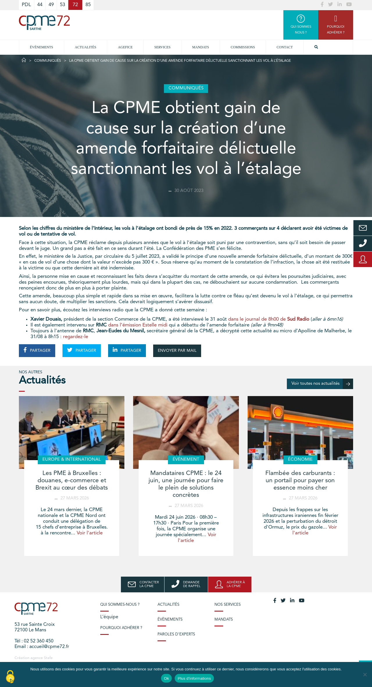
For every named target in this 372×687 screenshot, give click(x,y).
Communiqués (47, 61)
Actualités (85, 47)
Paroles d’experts (176, 634)
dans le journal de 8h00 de (268, 319)
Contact (285, 47)
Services (162, 47)
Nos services (227, 605)
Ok (166, 678)
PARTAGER (37, 350)
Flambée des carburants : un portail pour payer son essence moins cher (300, 480)
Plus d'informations (194, 678)
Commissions (243, 47)
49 (51, 4)
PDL (26, 4)
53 (62, 4)
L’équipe (109, 617)
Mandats (200, 47)
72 (75, 4)
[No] (365, 674)
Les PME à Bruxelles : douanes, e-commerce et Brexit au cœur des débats (71, 480)
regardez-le (75, 336)
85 (88, 4)
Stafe (48, 658)
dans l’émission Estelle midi (138, 325)
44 (39, 4)
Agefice (125, 47)
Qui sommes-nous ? (120, 605)
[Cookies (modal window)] (10, 677)
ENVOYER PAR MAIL (177, 351)
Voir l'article (90, 533)
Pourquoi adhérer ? (121, 628)
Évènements (41, 47)
